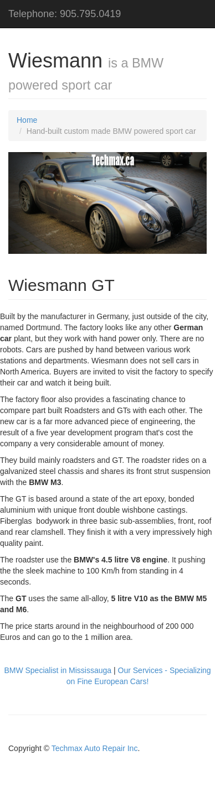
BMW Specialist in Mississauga (57, 670)
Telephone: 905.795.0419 (64, 13)
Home (27, 120)
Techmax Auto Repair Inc (95, 748)
